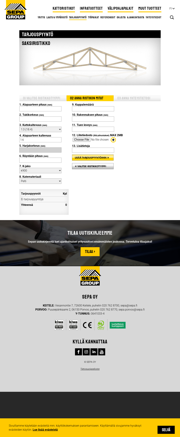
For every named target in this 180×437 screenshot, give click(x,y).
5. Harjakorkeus (32, 145)
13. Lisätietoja (81, 146)
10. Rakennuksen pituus (90, 114)
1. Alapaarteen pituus (35, 104)
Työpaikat (93, 17)
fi (170, 8)
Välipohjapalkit (120, 8)
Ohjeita (121, 17)
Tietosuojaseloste (90, 369)
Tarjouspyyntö (78, 17)
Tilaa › (90, 251)
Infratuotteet (91, 8)
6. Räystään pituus (33, 156)
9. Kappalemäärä (83, 104)
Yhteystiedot (153, 17)
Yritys (41, 17)
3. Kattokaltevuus (33, 125)
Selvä (166, 429)
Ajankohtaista (135, 17)
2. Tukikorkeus (31, 114)
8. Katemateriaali (30, 176)
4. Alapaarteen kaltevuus (35, 135)
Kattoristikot (64, 8)
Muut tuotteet (149, 8)
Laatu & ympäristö (57, 17)
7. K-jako (25, 166)
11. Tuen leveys (84, 125)
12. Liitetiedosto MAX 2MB (97, 135)
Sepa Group (15, 9)
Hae (172, 17)
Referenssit (107, 17)
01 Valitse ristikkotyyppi (41, 98)
